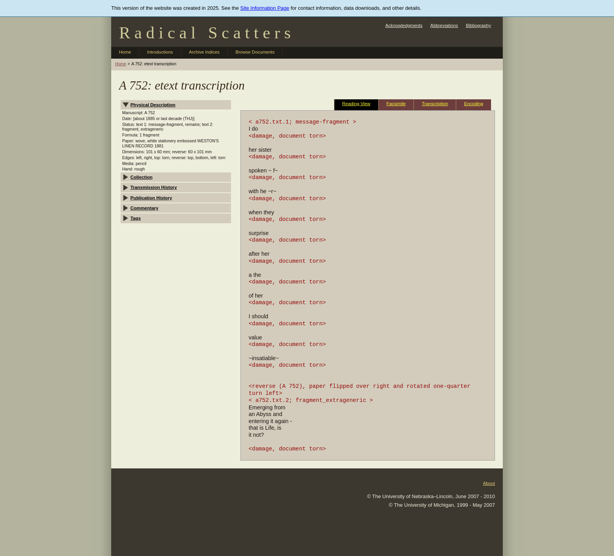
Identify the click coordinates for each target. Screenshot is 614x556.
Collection (141, 176)
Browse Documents (255, 52)
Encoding (473, 103)
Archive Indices (204, 52)
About (489, 483)
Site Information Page (264, 8)
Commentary (144, 207)
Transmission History (153, 187)
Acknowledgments (404, 25)
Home (125, 52)
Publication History (151, 197)
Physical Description (152, 104)
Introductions (160, 52)
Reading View (356, 103)
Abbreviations (444, 25)
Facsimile (396, 103)
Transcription (435, 103)
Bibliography (478, 25)
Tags (135, 218)
